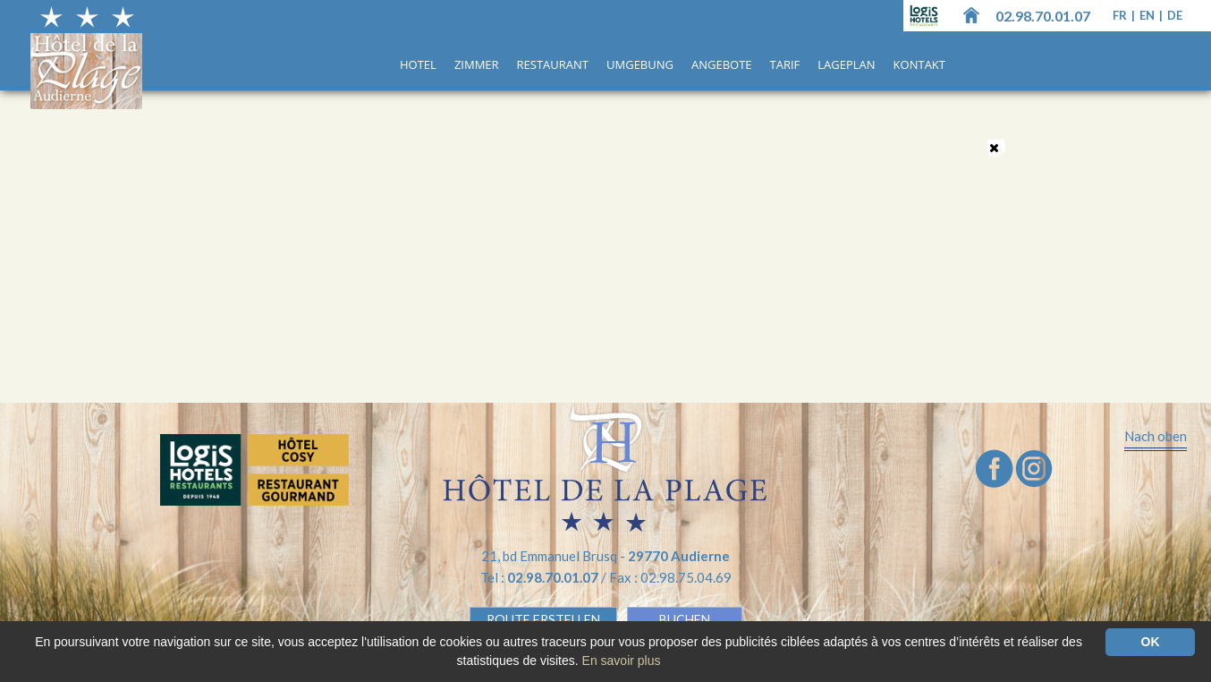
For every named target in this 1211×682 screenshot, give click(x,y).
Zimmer (476, 64)
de (1174, 15)
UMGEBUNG (639, 64)
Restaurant (553, 64)
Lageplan (846, 64)
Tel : (540, 577)
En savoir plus (621, 660)
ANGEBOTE (721, 64)
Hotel (418, 64)
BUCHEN (684, 619)
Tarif (785, 64)
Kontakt (919, 64)
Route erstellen (543, 619)
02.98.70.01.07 (1042, 15)
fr (1121, 15)
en (1148, 15)
